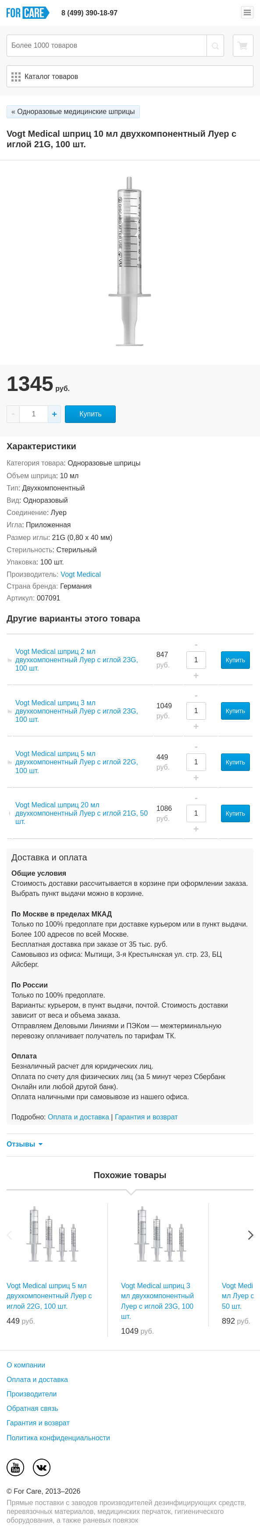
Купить (90, 414)
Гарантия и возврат (146, 1117)
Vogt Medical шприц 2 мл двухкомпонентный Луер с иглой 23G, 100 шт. (76, 660)
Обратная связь (32, 1408)
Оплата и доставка (78, 1117)
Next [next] (250, 1235)
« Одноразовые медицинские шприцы (73, 111)
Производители (32, 1394)
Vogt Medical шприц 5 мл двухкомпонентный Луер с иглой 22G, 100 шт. (76, 762)
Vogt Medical (81, 574)
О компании (26, 1365)
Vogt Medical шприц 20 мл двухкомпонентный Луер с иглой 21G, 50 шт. (81, 813)
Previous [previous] (9, 1235)
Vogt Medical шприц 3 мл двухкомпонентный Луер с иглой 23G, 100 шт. (76, 711)
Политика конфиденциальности (58, 1438)
